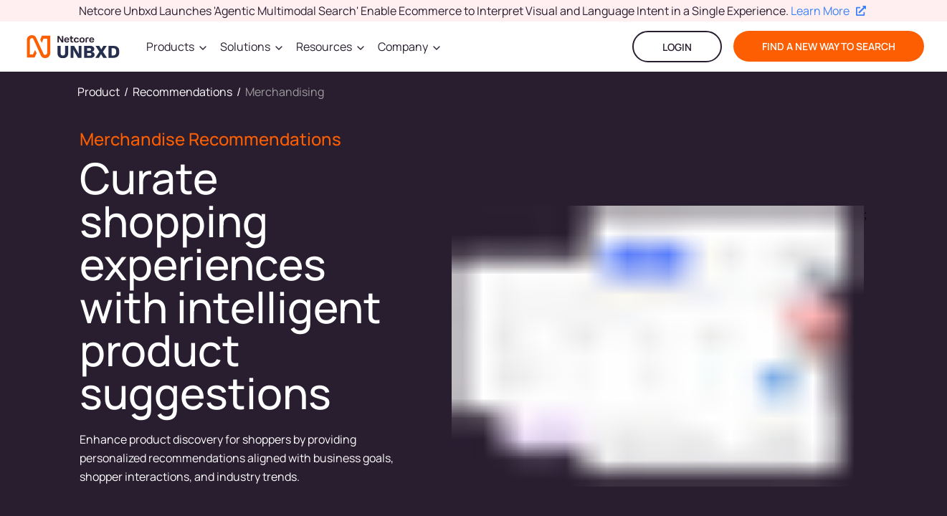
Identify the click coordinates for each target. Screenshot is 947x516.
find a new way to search (828, 46)
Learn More (828, 11)
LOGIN (677, 47)
